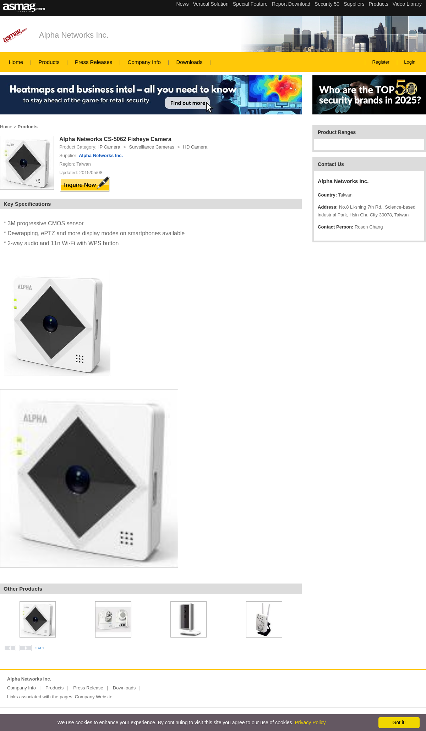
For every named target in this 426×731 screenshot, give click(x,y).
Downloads (189, 62)
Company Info (144, 62)
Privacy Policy (310, 722)
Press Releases (93, 62)
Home (16, 62)
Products (48, 62)
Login (409, 62)
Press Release (88, 687)
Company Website (94, 696)
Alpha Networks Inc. (74, 35)
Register (380, 62)
